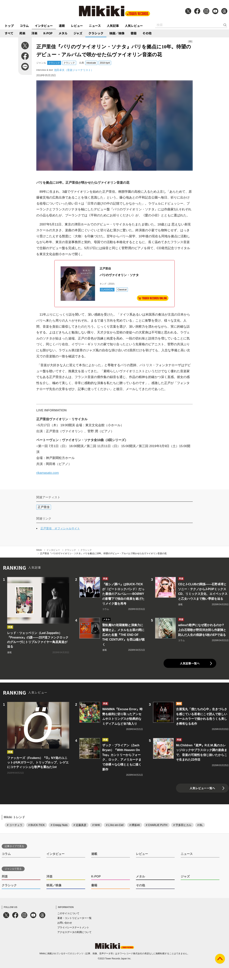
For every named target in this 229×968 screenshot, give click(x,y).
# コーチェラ (14, 824)
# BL (200, 824)
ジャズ (78, 33)
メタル (62, 33)
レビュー (77, 25)
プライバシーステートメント (73, 927)
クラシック (95, 33)
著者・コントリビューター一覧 (74, 918)
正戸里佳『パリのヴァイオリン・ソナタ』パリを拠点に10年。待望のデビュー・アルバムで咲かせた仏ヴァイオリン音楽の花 (103, 553)
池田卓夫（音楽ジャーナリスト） (73, 70)
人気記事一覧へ (190, 663)
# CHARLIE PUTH (156, 824)
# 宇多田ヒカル (182, 824)
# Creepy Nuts (59, 824)
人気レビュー (134, 25)
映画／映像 (116, 33)
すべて (9, 33)
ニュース (95, 25)
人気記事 (113, 25)
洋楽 (34, 33)
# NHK (96, 824)
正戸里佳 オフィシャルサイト (60, 528)
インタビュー (44, 25)
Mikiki (39, 550)
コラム (24, 25)
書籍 (133, 33)
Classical (122, 289)
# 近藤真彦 (80, 824)
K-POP (47, 33)
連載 (62, 25)
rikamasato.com (47, 473)
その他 (147, 33)
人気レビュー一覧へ (202, 788)
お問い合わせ (64, 923)
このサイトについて (68, 913)
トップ (9, 25)
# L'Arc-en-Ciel (114, 824)
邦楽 (22, 33)
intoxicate (91, 63)
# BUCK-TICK (36, 824)
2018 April (105, 63)
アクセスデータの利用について (74, 932)
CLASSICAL (107, 289)
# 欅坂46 (134, 824)
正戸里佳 (44, 507)
